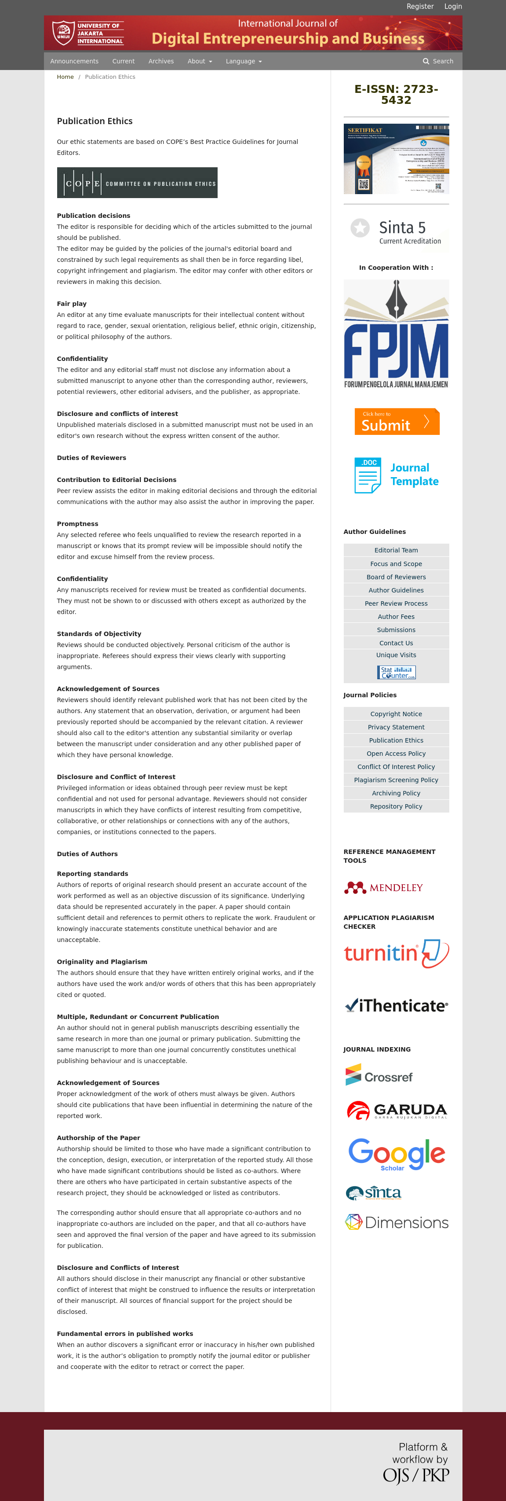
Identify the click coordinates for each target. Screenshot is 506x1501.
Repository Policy (396, 806)
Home (65, 77)
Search (442, 61)
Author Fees (396, 616)
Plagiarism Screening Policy (396, 780)
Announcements (75, 61)
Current (124, 61)
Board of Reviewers (396, 577)
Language (241, 61)
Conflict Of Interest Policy (396, 766)
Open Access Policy (396, 753)
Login (453, 7)
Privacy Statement (396, 727)
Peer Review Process (396, 603)
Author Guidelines (396, 590)
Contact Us (396, 643)
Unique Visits (396, 655)
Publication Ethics (396, 740)
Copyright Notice (396, 713)
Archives (161, 61)
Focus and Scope (396, 563)
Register (420, 7)
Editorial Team (396, 550)
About (197, 61)
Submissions (396, 629)
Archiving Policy (396, 793)
